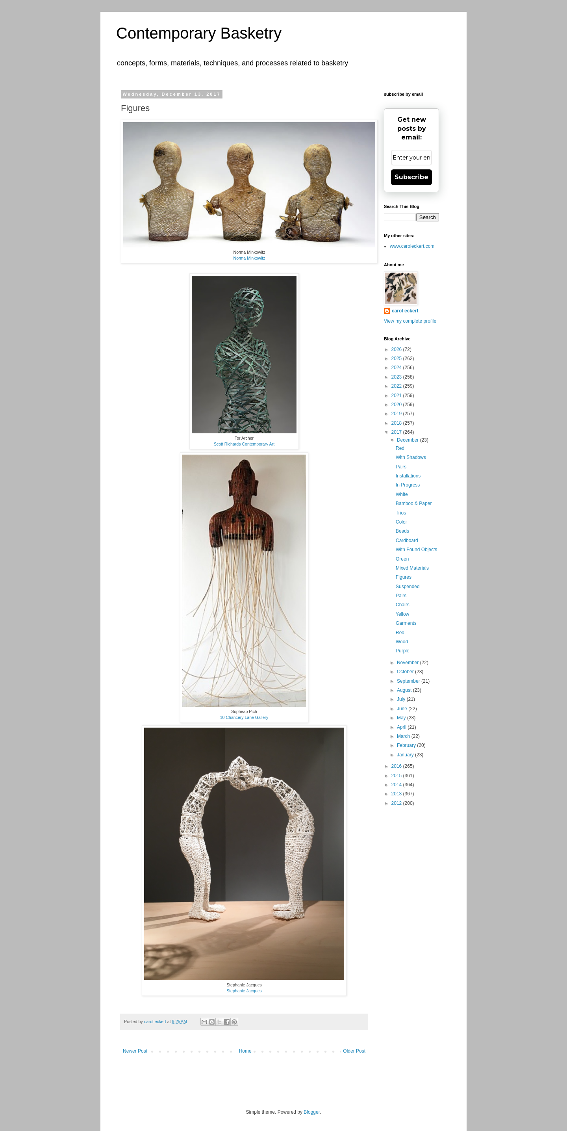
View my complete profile (410, 321)
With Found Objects (416, 549)
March (404, 736)
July (402, 699)
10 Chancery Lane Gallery (244, 717)
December (408, 440)
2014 (397, 784)
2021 (397, 395)
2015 (397, 775)
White (402, 494)
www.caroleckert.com (412, 246)
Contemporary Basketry (199, 33)
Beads (402, 531)
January (406, 755)
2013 (397, 794)
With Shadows (411, 457)
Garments (406, 623)
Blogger (312, 1112)
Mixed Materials (412, 568)
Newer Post (135, 1051)
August (405, 690)
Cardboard (407, 540)
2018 (397, 423)
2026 (397, 349)
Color (401, 522)
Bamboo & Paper (414, 503)
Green (402, 559)
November (408, 662)
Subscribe (411, 177)
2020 (397, 404)
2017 (397, 432)
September (409, 681)
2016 (397, 766)
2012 (397, 803)
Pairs (401, 467)
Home (245, 1051)
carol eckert (405, 311)
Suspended (408, 586)
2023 (397, 377)
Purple (403, 651)
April (402, 727)
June (402, 708)
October (406, 671)
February (407, 745)
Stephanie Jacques (244, 990)
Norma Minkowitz (249, 258)
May (402, 718)
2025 (397, 358)
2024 (397, 367)
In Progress (408, 485)
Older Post (354, 1051)
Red (400, 448)
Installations (408, 476)
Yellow (402, 614)
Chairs (403, 604)
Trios (401, 513)
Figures (403, 577)
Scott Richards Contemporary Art (244, 444)
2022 (397, 386)
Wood (402, 641)
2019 (397, 413)
